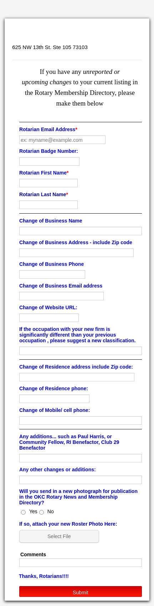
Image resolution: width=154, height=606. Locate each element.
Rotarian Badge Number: (48, 151)
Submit (80, 592)
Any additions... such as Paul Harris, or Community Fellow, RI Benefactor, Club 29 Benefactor (69, 442)
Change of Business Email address (60, 286)
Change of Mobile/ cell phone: (54, 410)
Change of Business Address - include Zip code (75, 242)
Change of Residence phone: (53, 388)
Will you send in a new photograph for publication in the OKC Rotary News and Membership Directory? (78, 496)
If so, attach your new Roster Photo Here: (68, 524)
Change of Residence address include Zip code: (76, 367)
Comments (33, 554)
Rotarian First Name (44, 173)
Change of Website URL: (48, 307)
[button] (60, 536)
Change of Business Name (50, 221)
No (50, 511)
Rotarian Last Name (43, 194)
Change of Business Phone (51, 264)
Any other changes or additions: (57, 469)
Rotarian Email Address (48, 129)
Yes (33, 511)
